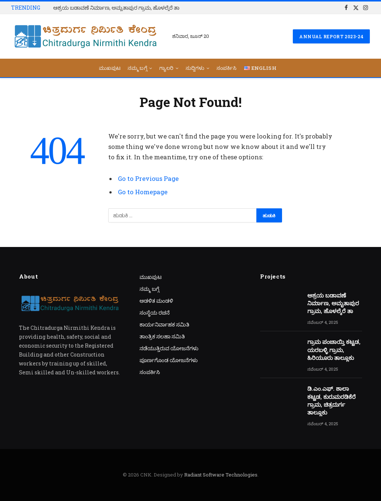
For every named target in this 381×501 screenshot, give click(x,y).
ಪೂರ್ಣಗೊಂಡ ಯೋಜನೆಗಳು (169, 360)
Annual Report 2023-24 (331, 36)
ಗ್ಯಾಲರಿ (166, 68)
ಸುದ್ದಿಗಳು (195, 68)
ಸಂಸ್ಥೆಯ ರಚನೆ (155, 312)
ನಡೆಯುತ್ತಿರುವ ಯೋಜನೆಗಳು (169, 348)
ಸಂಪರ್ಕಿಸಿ (227, 68)
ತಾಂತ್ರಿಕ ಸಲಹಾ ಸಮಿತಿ (162, 336)
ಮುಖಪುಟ (110, 68)
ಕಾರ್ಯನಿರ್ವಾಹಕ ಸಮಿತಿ (164, 324)
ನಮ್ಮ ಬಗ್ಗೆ (137, 68)
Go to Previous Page (148, 178)
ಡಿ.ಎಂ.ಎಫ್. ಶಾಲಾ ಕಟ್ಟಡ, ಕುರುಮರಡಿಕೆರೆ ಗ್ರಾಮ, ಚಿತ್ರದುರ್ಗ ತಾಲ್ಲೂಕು (331, 400)
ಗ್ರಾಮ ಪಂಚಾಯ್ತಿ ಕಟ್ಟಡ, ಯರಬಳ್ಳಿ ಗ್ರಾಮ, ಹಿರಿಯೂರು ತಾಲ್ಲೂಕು (334, 349)
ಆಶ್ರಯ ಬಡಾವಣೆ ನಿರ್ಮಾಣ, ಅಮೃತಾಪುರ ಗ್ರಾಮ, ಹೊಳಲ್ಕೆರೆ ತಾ (116, 7)
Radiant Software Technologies (220, 474)
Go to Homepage (142, 192)
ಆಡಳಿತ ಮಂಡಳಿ (156, 300)
